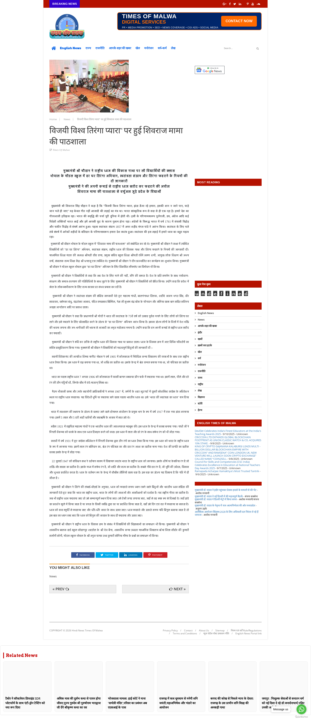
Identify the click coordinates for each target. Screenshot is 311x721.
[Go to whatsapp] (301, 709)
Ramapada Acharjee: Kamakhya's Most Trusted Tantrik (227, 471)
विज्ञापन (201, 397)
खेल (137, 48)
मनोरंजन (148, 48)
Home (53, 119)
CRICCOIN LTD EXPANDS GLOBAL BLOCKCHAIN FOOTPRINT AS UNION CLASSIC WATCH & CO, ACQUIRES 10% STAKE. (228, 440)
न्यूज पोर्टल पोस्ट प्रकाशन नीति (216, 633)
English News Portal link (248, 633)
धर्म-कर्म (162, 48)
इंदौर (200, 332)
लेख (173, 48)
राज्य (88, 48)
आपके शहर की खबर (120, 48)
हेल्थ (200, 410)
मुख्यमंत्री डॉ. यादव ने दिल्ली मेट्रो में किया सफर (216, 499)
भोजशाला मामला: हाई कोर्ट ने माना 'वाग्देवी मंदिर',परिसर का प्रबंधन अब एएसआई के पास (127, 702)
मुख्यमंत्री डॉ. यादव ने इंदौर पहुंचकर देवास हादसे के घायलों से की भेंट (225, 490)
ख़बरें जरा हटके (205, 345)
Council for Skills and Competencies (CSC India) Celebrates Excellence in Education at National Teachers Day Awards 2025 (227, 465)
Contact (188, 630)
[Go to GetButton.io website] (301, 717)
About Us (204, 630)
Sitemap (220, 630)
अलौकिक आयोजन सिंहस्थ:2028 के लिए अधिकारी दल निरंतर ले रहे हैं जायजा (226, 513)
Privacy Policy (170, 630)
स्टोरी (200, 403)
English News (70, 48)
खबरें (200, 339)
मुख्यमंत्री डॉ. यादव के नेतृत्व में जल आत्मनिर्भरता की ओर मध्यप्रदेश (225, 505)
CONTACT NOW (239, 21)
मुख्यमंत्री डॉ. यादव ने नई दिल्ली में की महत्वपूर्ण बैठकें (219, 496)
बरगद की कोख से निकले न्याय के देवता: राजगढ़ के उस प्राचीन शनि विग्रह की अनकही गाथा (232, 702)
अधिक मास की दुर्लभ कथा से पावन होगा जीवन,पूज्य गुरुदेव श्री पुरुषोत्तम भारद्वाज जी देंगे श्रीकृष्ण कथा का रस (79, 702)
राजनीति (100, 48)
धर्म (199, 358)
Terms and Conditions (185, 633)
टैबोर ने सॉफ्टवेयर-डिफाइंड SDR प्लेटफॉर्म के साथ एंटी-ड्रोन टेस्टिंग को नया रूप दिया (25, 702)
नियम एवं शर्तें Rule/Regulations (246, 630)
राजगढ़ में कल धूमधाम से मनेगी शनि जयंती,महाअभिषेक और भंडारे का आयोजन (178, 702)
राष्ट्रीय (200, 384)
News (67, 119)
